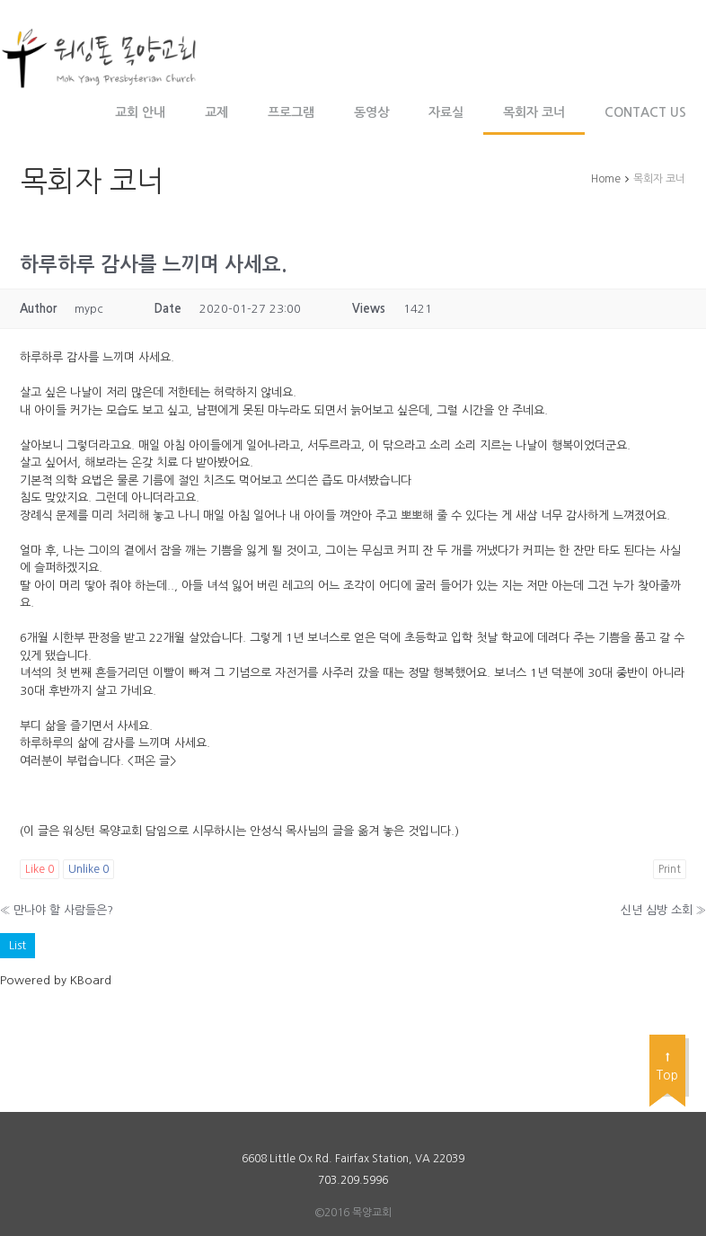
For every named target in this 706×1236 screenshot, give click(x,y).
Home (606, 178)
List (17, 945)
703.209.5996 (353, 1180)
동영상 (371, 112)
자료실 (445, 112)
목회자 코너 (534, 112)
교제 (216, 112)
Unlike (88, 869)
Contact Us (645, 112)
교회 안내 (140, 112)
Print (669, 869)
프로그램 (291, 112)
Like (39, 869)
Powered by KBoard (55, 980)
